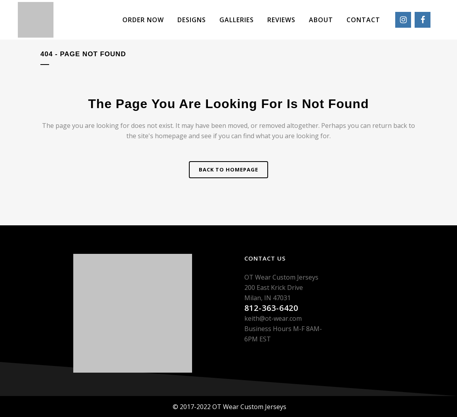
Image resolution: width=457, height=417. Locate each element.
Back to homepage (228, 169)
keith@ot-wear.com (273, 318)
